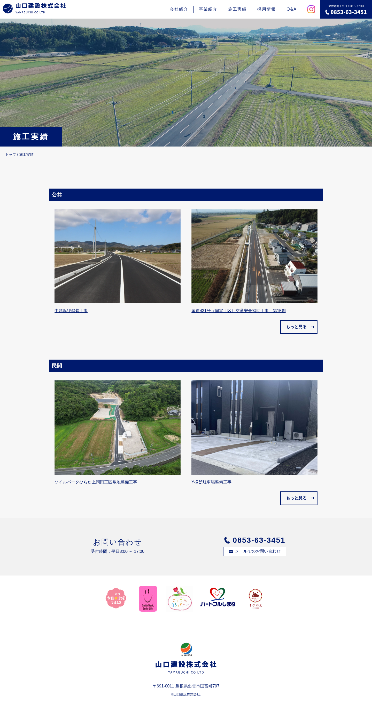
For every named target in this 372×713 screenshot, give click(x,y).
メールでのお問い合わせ (258, 551)
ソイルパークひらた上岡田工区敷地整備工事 (96, 482)
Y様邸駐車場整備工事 (211, 482)
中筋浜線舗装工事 (71, 311)
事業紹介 (208, 9)
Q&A (291, 9)
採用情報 (266, 9)
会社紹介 (179, 9)
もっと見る (296, 327)
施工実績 (237, 9)
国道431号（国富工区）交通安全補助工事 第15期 (238, 311)
